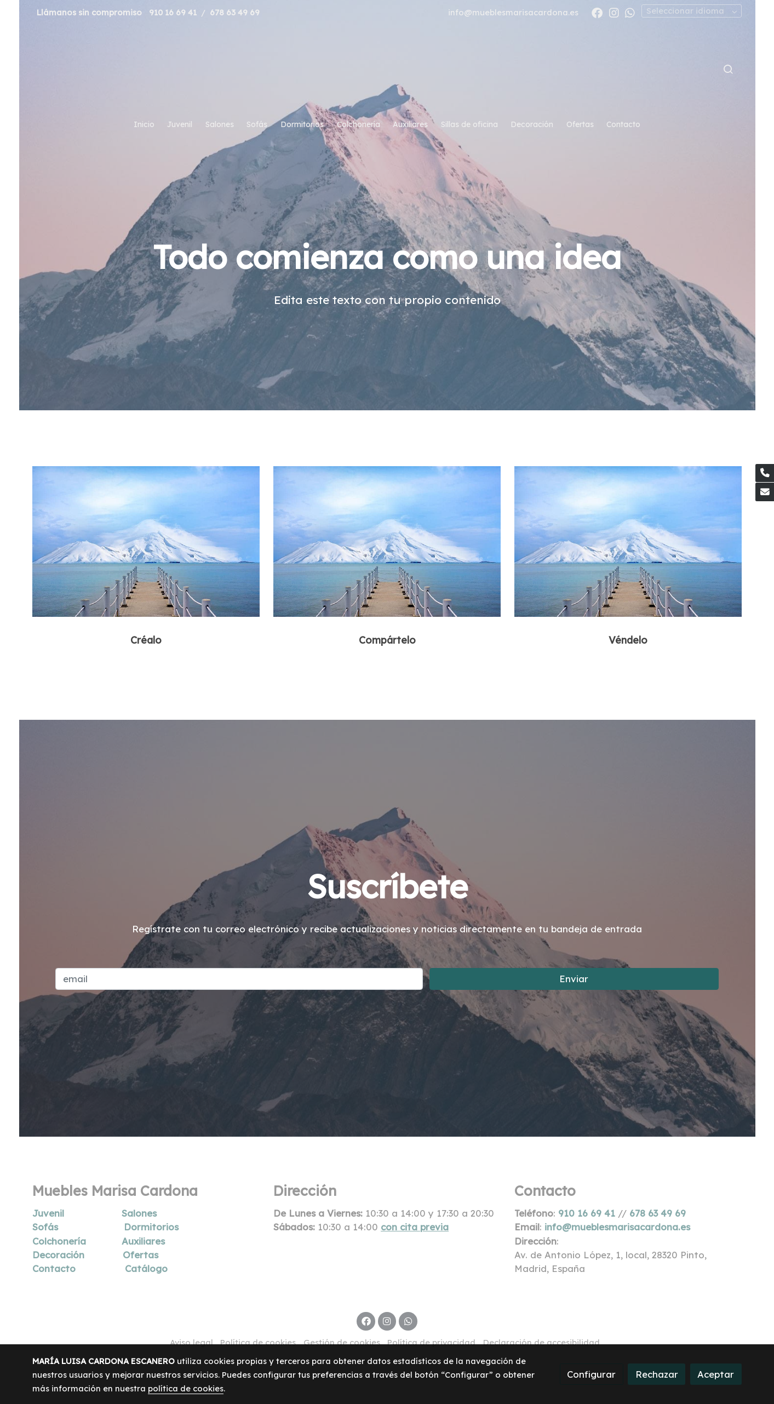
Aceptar (715, 1374)
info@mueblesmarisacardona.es (513, 12)
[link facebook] (597, 12)
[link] (386, 69)
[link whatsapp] (630, 12)
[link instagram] (614, 12)
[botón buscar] (727, 69)
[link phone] (764, 473)
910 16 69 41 (173, 12)
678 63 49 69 (235, 12)
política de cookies (185, 1388)
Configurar (591, 1374)
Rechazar (656, 1374)
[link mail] (764, 492)
